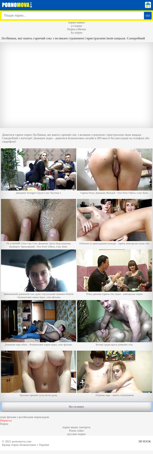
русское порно (76, 434)
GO (148, 15)
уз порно (76, 25)
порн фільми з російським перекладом (24, 417)
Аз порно (76, 32)
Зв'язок (144, 441)
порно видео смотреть (76, 427)
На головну (76, 406)
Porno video (76, 430)
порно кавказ (76, 22)
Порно (4, 423)
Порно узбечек (76, 29)
